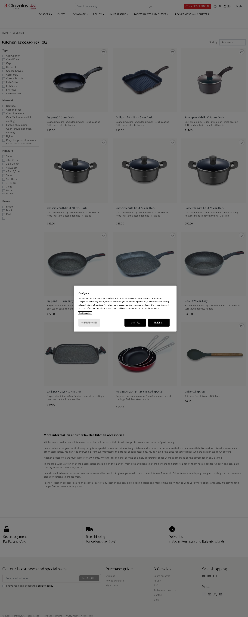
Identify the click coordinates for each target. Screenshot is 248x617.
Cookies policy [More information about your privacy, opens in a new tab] (84, 313)
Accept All (135, 322)
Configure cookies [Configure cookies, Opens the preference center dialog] (89, 322)
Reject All (158, 322)
